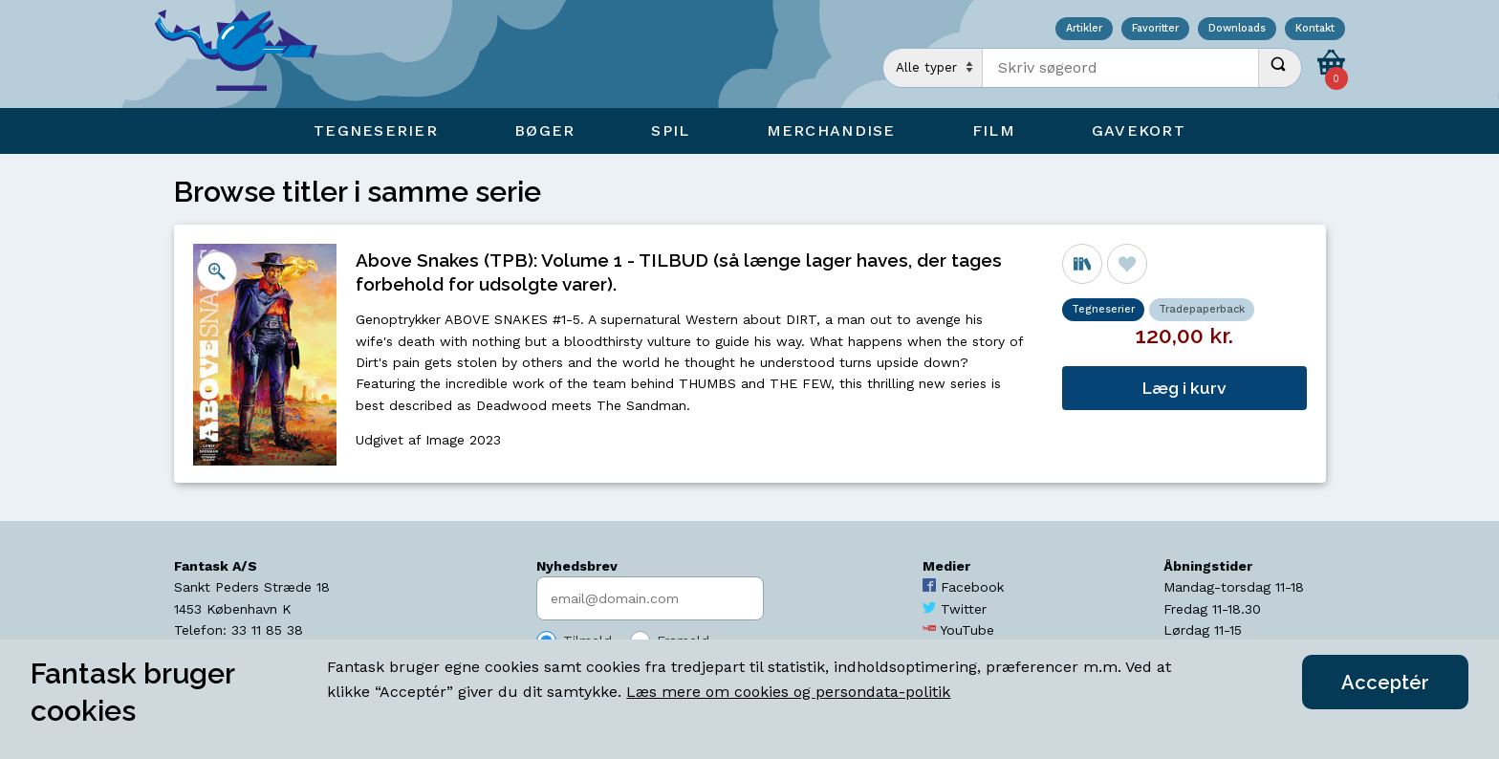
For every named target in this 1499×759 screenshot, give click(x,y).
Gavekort (1138, 130)
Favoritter (1155, 29)
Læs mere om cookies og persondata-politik (788, 692)
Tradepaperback (1202, 309)
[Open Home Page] (246, 54)
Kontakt (1315, 29)
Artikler (1084, 29)
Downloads (1237, 29)
